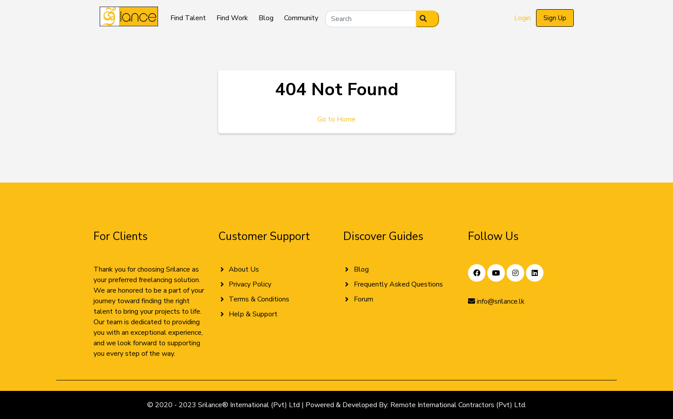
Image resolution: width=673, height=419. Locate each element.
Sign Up (554, 18)
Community (301, 18)
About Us (244, 269)
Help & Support (253, 314)
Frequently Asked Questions (398, 284)
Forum (363, 299)
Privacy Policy (250, 284)
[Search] (370, 19)
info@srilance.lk (496, 301)
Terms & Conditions (259, 299)
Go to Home (336, 119)
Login (522, 18)
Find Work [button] (232, 18)
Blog (266, 18)
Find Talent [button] (188, 18)
